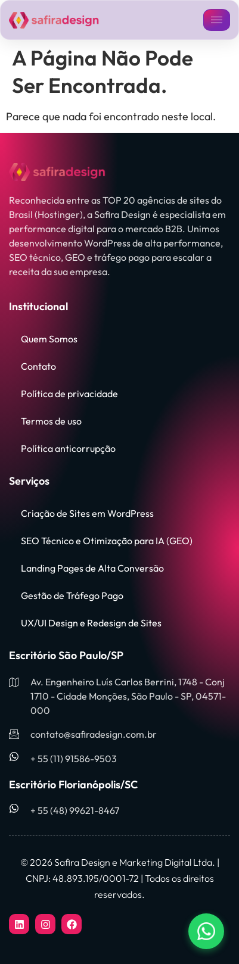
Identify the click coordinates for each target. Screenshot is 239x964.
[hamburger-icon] (216, 20)
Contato (38, 366)
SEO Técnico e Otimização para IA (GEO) (107, 541)
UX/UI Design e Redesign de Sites (91, 623)
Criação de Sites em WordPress (87, 513)
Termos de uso (51, 421)
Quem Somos (49, 339)
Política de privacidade (69, 394)
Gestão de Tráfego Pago (72, 595)
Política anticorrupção (68, 448)
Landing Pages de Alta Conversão (92, 568)
